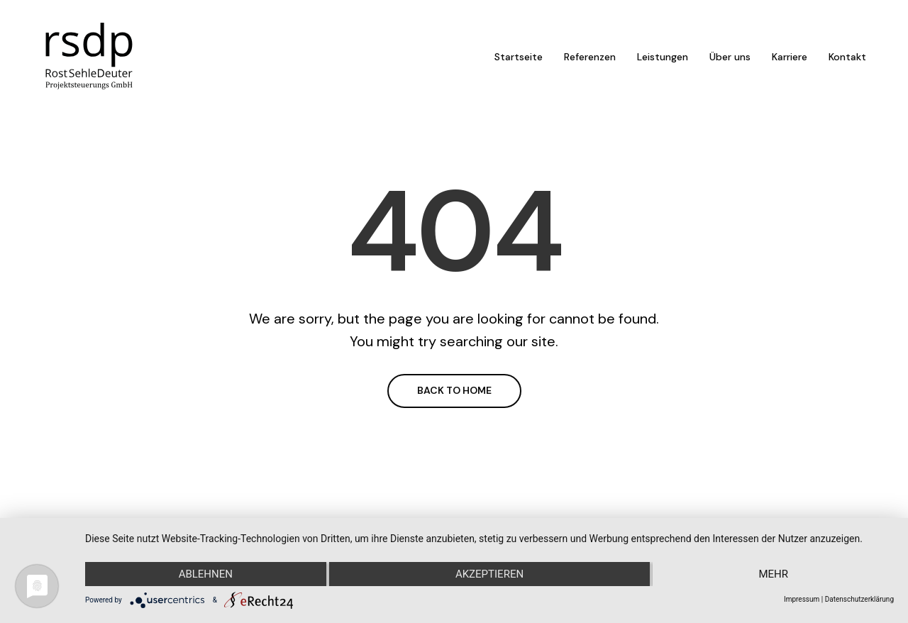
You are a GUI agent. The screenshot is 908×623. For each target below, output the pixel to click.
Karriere (789, 56)
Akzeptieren (489, 574)
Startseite (518, 56)
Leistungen (662, 56)
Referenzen (590, 56)
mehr (773, 574)
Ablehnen (206, 574)
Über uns (730, 56)
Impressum (801, 599)
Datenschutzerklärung (859, 599)
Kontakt (847, 56)
